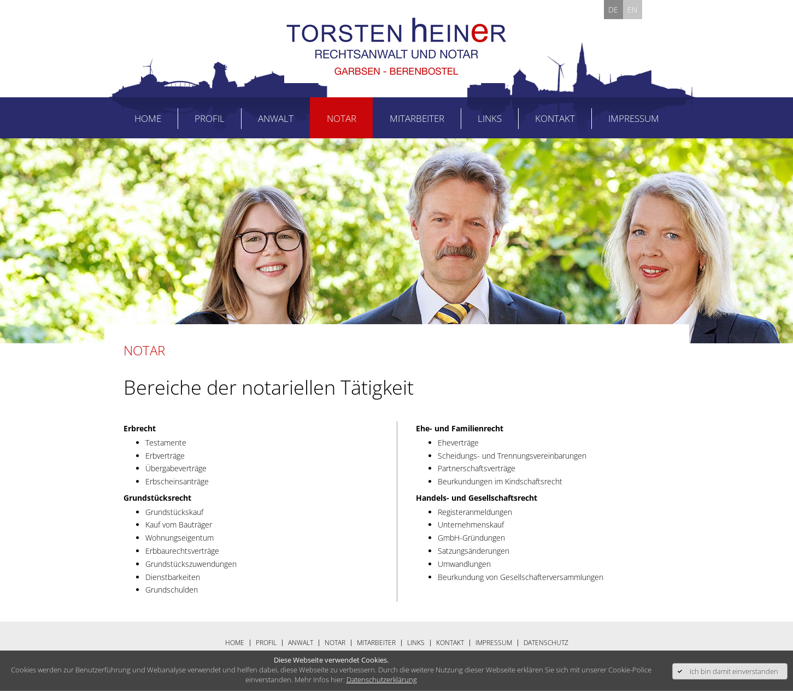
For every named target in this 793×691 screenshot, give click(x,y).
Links (490, 118)
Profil (210, 118)
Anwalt (275, 118)
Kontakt (555, 118)
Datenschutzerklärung (381, 679)
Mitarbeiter (417, 118)
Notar (341, 118)
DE (613, 9)
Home (147, 118)
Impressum (633, 118)
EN (632, 9)
